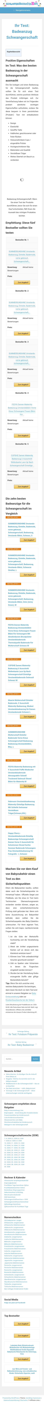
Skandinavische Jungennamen (15, 1279)
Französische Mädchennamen (14, 1249)
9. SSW (19, 1141)
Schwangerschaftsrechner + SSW (16, 1199)
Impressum (37, 1398)
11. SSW (14, 1143)
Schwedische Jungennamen (14, 1275)
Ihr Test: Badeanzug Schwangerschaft (22, 31)
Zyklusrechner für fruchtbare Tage (16, 1206)
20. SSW (14, 1150)
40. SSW (7, 1167)
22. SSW (7, 1152)
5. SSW (14, 1138)
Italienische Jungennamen (13, 1256)
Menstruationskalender (12, 1195)
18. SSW (21, 1148)
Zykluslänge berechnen (12, 1204)
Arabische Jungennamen (13, 1237)
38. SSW (14, 1164)
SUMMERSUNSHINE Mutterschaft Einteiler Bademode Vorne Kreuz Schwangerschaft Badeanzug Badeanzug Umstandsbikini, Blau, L (20, 739)
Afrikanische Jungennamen (14, 1223)
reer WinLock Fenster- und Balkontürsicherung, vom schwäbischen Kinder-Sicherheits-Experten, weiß (22, 1371)
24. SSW (21, 1152)
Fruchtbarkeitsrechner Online (14, 1188)
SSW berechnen (9, 1197)
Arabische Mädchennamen (13, 1239)
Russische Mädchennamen (13, 1272)
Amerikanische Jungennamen (14, 1232)
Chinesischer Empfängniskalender (16, 1180)
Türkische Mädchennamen (13, 1286)
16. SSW (7, 1148)
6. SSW (20, 1138)
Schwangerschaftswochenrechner (16, 1202)
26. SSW (14, 1155)
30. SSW (21, 1157)
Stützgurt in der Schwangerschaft (16, 1125)
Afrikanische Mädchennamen (14, 1225)
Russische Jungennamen (13, 1270)
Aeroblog (29, 1398)
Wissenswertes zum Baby (13, 1120)
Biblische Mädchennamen (13, 1244)
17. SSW (14, 1148)
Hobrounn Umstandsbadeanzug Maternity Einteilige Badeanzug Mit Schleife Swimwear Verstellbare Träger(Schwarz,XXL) (21, 807)
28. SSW (7, 1157)
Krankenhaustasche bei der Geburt (20, 1000)
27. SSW (21, 1155)
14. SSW (14, 1145)
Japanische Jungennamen (13, 1260)
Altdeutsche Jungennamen (13, 1227)
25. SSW (7, 1155)
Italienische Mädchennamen (14, 1258)
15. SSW (21, 1145)
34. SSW (7, 1162)
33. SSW (21, 1160)
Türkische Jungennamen (13, 1284)
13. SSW (7, 1145)
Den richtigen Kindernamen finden (16, 1289)
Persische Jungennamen (13, 1265)
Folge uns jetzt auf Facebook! (14, 1303)
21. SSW (21, 1150)
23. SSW (14, 1152)
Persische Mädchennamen (13, 1267)
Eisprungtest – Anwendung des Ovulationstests (21, 1113)
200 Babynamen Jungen (12, 1220)
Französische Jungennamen (14, 1246)
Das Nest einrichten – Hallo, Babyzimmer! (20, 1088)
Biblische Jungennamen (12, 1241)
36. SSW (21, 1162)
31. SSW (7, 1160)
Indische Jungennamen (12, 1251)
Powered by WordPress (11, 1398)
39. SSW (21, 1164)
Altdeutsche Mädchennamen (14, 1230)
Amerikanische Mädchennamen (15, 1234)
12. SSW (21, 1143)
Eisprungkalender (10, 1183)
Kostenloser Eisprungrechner (14, 1190)
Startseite (23, 1400)
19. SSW (7, 1150)
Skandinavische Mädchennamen (15, 1282)
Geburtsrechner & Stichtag (13, 1192)
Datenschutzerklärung (11, 1400)
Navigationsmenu (22, 10)
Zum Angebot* (23, 282)
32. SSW (14, 1160)
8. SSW (12, 1141)
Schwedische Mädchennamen (14, 1277)
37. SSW (7, 1164)
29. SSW (14, 1157)
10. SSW (7, 1143)
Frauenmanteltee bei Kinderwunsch (16, 1115)
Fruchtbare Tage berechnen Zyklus (16, 1185)
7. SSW (6, 1141)
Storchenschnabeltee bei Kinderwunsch (18, 1122)
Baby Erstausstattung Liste (13, 1110)
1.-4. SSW (7, 1138)
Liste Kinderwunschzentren (13, 1117)
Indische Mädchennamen (13, 1253)
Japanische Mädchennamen (14, 1263)
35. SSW (14, 1162)
